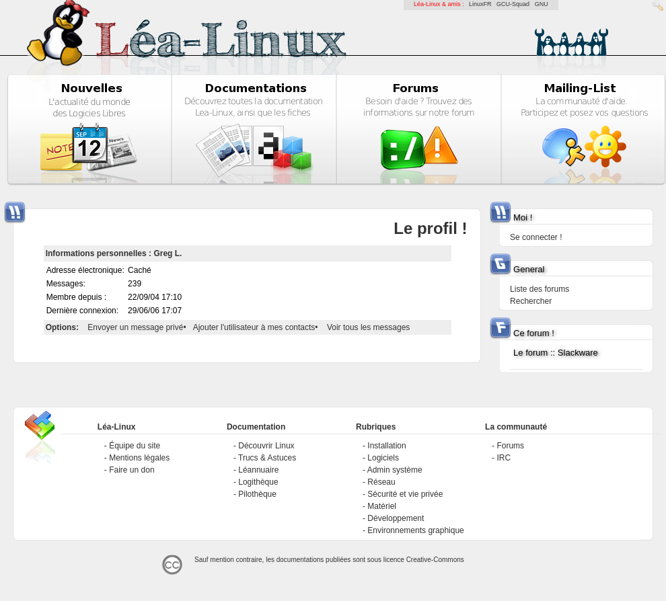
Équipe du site (134, 445)
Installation (386, 445)
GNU (541, 4)
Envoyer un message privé (135, 327)
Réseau (381, 482)
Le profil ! (430, 228)
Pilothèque (257, 494)
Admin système (394, 470)
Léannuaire (258, 470)
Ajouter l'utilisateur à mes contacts (254, 327)
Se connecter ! (536, 237)
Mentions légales (139, 458)
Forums (510, 445)
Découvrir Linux (266, 445)
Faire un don (131, 470)
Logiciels (383, 458)
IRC (503, 458)
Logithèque (258, 482)
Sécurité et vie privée (405, 494)
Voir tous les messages (368, 327)
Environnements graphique (415, 530)
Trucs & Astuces (267, 458)
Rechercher (531, 301)
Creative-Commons (435, 559)
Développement (395, 518)
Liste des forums (539, 289)
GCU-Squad (512, 4)
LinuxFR (480, 4)
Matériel (381, 506)
